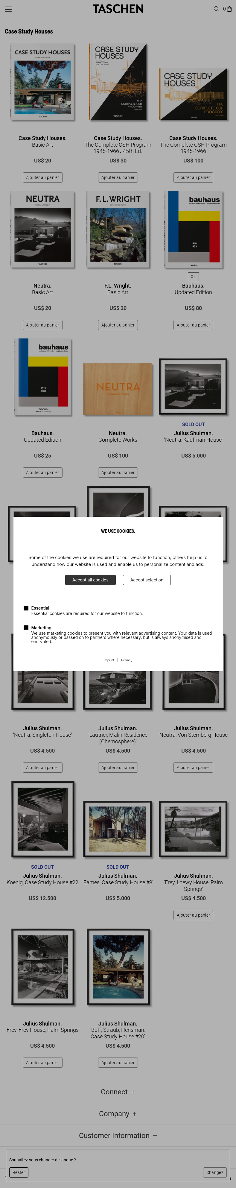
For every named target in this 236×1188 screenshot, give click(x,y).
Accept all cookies (90, 579)
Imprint (108, 660)
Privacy (127, 660)
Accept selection (147, 579)
